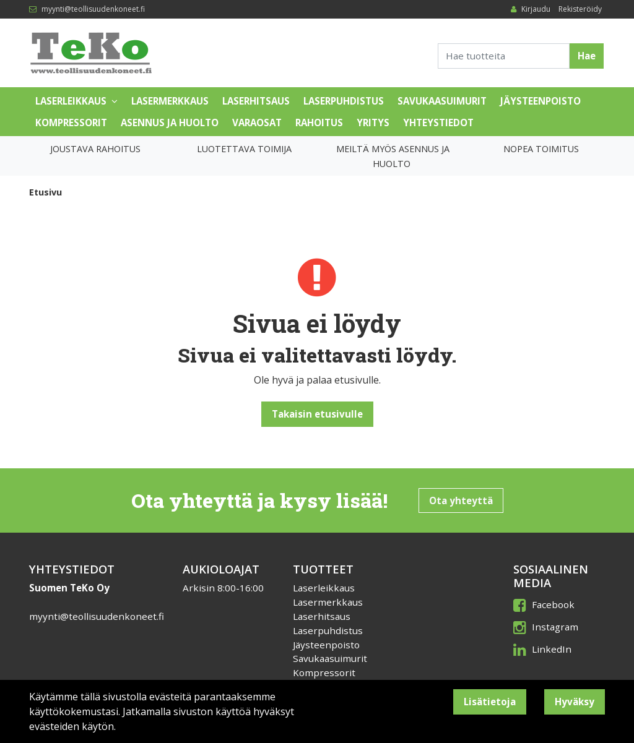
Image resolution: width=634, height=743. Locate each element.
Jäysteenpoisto (540, 101)
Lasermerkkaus (170, 101)
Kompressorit (71, 122)
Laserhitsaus (256, 101)
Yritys (373, 122)
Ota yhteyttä (461, 500)
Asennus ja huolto (170, 122)
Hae (587, 55)
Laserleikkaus (70, 101)
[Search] (504, 56)
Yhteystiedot (438, 122)
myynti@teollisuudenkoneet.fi (93, 9)
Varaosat (257, 122)
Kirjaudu (536, 9)
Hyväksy (574, 701)
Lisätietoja (490, 701)
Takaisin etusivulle (317, 414)
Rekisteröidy (580, 9)
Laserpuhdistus (343, 101)
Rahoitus (319, 122)
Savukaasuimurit (442, 101)
